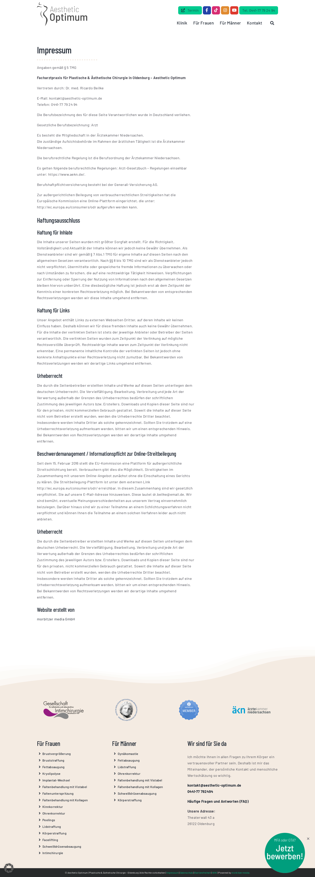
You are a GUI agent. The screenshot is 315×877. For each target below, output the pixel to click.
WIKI (214, 872)
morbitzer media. (241, 872)
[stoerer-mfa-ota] (286, 834)
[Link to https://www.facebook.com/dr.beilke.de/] (207, 10)
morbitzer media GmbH (56, 619)
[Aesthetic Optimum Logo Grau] (62, 4)
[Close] (310, 838)
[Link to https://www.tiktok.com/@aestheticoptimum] (216, 10)
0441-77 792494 (200, 791)
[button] (9, 868)
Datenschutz (186, 872)
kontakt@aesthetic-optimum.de (214, 785)
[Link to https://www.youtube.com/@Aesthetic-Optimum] (234, 10)
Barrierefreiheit (202, 872)
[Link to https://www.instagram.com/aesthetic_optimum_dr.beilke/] (225, 10)
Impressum (172, 872)
